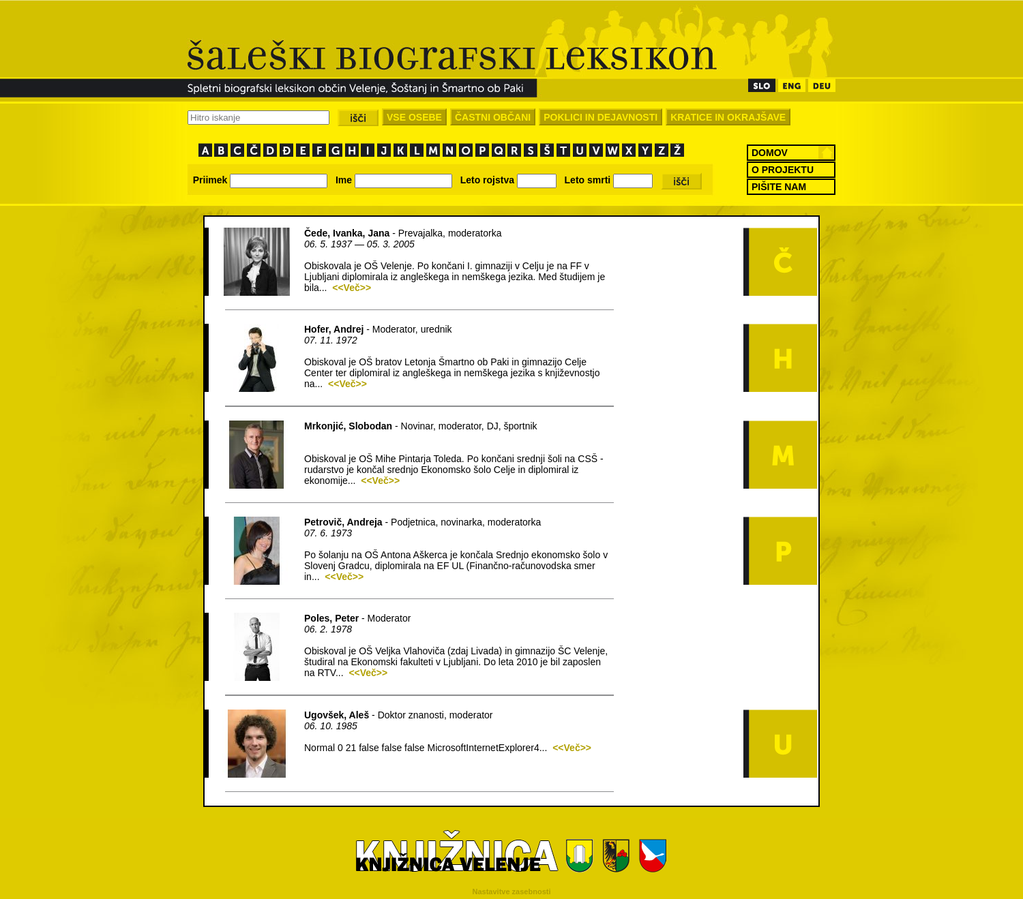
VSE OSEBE (414, 117)
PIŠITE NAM (779, 186)
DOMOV (770, 152)
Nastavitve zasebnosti (512, 891)
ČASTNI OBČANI (493, 117)
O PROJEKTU (783, 169)
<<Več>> (351, 287)
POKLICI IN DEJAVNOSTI (600, 117)
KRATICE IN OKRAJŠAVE (728, 117)
